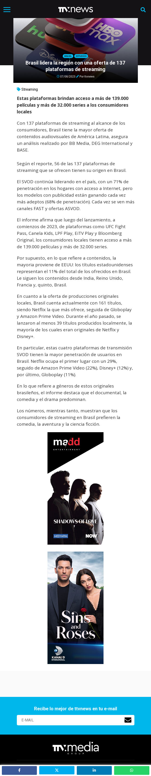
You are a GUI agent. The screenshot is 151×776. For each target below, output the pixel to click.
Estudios (81, 56)
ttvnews (89, 76)
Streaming (29, 89)
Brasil (68, 56)
